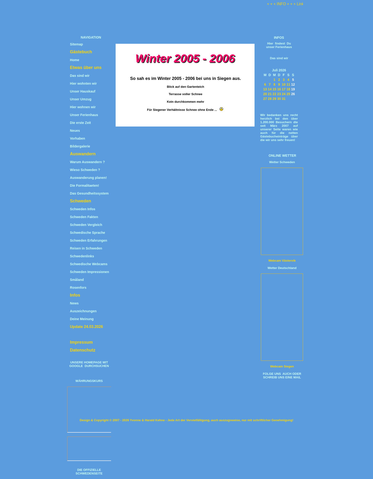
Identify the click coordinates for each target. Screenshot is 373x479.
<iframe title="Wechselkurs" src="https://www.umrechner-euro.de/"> (89, 448)
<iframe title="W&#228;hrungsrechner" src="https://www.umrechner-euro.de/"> (89, 409)
